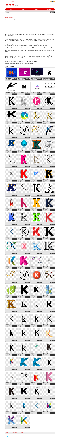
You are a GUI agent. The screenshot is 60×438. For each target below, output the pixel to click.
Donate (23, 9)
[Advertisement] (13, 27)
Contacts (49, 9)
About (11, 9)
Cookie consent (17, 432)
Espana (13, 1)
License (36, 9)
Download (14, 79)
